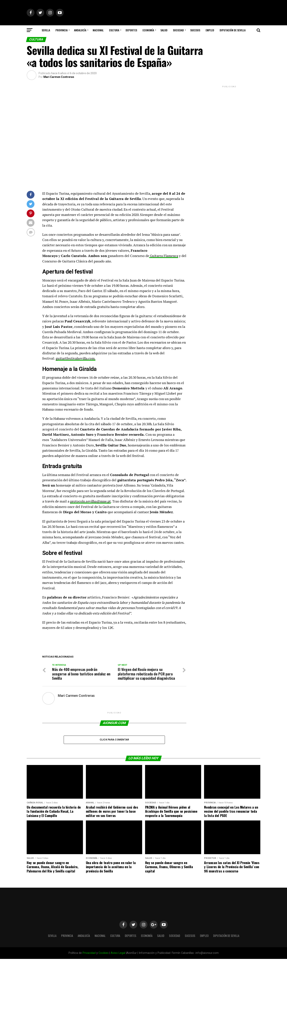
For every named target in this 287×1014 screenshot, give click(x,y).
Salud (163, 30)
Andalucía (80, 30)
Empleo (210, 30)
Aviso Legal (118, 953)
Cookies (104, 953)
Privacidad (89, 953)
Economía (148, 30)
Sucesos (195, 30)
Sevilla (46, 30)
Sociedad (178, 30)
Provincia (61, 30)
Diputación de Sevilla (233, 30)
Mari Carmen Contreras (58, 76)
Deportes (131, 30)
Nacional (98, 30)
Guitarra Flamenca (164, 256)
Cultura (114, 30)
